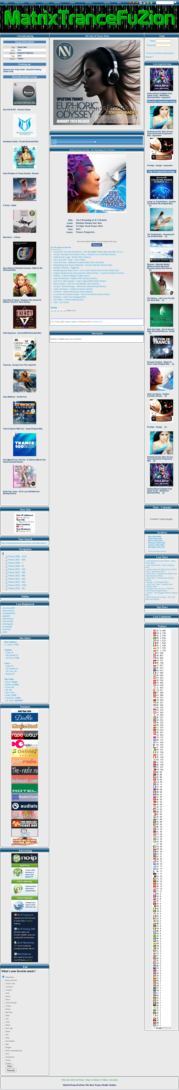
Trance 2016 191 (16, 588)
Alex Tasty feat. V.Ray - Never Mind (69, 259)
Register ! (149, 57)
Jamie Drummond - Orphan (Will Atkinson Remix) (75, 278)
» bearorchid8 (7, 621)
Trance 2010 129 (16, 569)
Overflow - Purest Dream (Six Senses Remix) (73, 291)
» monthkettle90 (8, 613)
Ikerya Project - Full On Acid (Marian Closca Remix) (76, 283)
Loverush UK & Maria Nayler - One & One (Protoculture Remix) (82, 294)
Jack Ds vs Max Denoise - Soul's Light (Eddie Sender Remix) (80, 281)
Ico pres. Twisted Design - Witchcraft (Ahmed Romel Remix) (80, 286)
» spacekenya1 (7, 618)
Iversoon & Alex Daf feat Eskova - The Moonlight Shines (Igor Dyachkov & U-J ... (89, 252)
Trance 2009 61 (16, 566)
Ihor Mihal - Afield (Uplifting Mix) (69, 299)
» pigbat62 (5, 616)
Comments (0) (96, 322)
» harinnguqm (7, 624)
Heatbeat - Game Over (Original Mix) (70, 297)
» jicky (4, 632)
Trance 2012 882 (16, 575)
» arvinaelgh (6, 626)
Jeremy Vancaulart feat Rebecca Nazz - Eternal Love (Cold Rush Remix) (85, 254)
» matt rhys (6, 629)
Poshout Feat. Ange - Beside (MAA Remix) (72, 257)
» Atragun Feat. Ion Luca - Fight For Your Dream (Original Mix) (159, 589)
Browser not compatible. (24, 271)
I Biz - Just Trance (61, 302)
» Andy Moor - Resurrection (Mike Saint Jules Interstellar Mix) (161, 574)
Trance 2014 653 (16, 582)
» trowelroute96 (8, 608)
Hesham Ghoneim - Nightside (66, 267)
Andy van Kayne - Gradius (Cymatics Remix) (73, 289)
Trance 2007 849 (16, 559)
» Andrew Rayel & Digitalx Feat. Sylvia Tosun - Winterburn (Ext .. (161, 570)
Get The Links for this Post (61, 247)
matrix (10, 644)
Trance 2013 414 (16, 579)
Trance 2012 (120, 150)
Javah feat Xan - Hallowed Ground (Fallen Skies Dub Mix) (79, 262)
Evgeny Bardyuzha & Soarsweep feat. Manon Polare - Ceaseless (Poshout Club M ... (90, 273)
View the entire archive (157, 551)
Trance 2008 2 (15, 563)
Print (52, 322)
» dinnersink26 (7, 610)
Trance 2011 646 (16, 572)
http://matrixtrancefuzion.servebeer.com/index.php (22, 543)
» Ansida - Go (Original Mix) (156, 582)
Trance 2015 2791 (17, 585)
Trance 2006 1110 (17, 556)
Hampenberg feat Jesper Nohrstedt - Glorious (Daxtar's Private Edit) (83, 265)
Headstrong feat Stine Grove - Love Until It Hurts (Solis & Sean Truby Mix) (86, 270)
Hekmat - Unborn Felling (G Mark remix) (71, 275)
